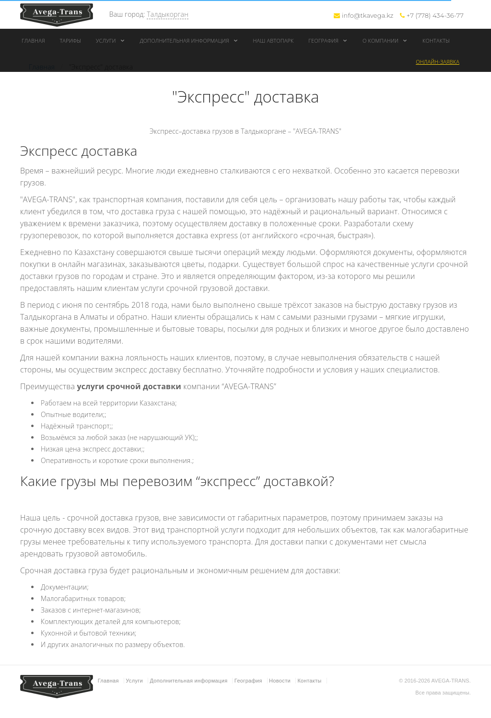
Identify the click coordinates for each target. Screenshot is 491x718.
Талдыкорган (167, 14)
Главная (33, 40)
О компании (385, 40)
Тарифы (70, 40)
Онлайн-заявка (437, 61)
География (328, 40)
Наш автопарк (273, 40)
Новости (280, 680)
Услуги (110, 40)
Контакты (436, 40)
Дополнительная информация (189, 40)
